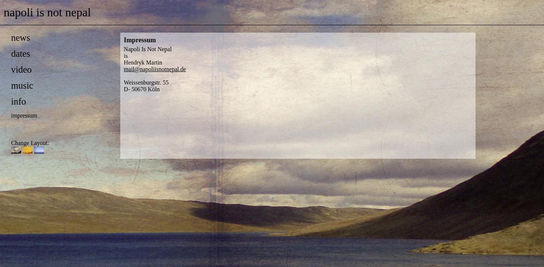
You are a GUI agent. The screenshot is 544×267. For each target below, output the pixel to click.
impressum (24, 115)
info (18, 101)
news (20, 38)
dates (20, 54)
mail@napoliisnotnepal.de (155, 69)
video (21, 70)
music (22, 85)
